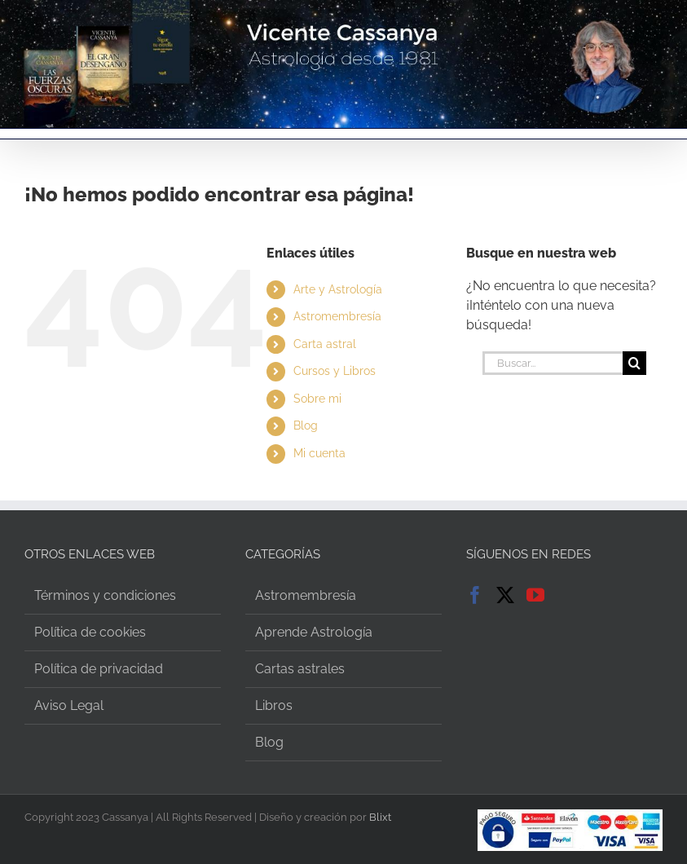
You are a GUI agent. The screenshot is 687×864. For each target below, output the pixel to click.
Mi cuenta (319, 453)
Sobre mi (317, 398)
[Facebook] (475, 595)
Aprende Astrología (313, 632)
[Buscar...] (552, 363)
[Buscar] (634, 363)
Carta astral (324, 343)
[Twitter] (505, 595)
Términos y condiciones (105, 595)
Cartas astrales (300, 669)
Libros (274, 705)
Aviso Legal (68, 705)
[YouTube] (535, 595)
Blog (305, 425)
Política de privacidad (98, 669)
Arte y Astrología (337, 289)
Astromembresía (337, 316)
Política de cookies (90, 632)
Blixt (380, 817)
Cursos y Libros (334, 370)
